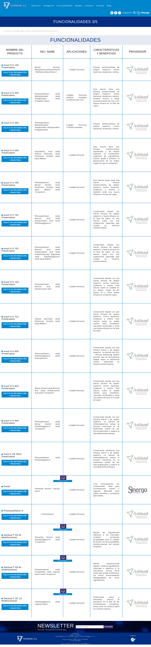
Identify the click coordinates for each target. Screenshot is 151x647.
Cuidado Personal (12, 31)
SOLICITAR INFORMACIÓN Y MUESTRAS (15, 73)
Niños (41, 31)
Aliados (78, 5)
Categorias (48, 5)
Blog (109, 5)
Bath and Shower (29, 31)
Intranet (100, 5)
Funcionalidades (65, 5)
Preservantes (51, 31)
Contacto (89, 5)
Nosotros (36, 5)
